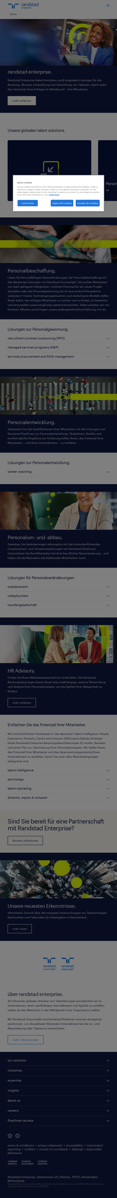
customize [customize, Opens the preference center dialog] (28, 202)
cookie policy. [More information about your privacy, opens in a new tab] (54, 195)
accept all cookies (87, 202)
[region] (58, 193)
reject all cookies (62, 202)
